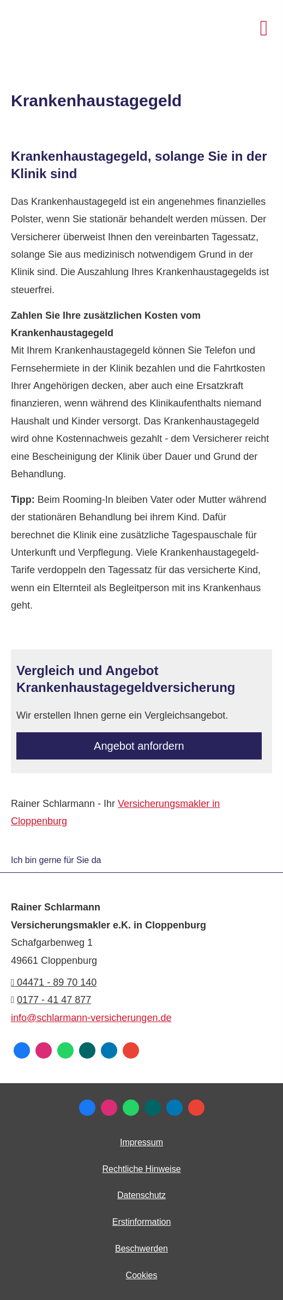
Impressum (141, 1142)
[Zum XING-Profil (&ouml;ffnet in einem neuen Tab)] (87, 1050)
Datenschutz (141, 1195)
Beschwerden (141, 1248)
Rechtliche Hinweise (141, 1169)
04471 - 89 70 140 (54, 982)
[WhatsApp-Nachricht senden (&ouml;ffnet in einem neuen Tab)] (65, 1050)
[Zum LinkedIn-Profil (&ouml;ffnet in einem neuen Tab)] (109, 1050)
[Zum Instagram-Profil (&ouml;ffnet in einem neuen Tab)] (43, 1050)
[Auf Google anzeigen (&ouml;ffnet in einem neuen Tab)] (131, 1050)
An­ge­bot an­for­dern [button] (139, 746)
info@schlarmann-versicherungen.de (91, 1017)
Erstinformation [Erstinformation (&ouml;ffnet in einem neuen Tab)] (141, 1221)
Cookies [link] (142, 1275)
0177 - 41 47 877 (54, 999)
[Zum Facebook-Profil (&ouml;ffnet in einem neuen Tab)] (22, 1050)
